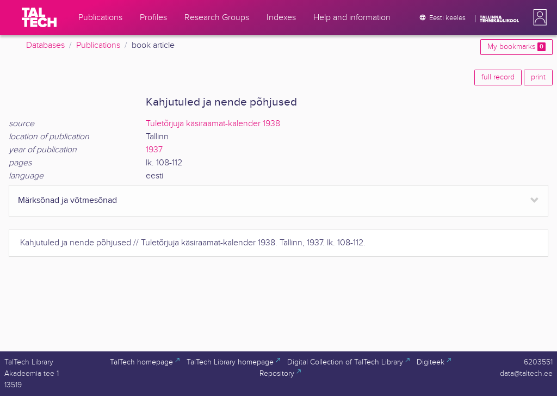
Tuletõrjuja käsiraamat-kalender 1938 (213, 124)
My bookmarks (516, 46)
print (538, 77)
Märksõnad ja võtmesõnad (67, 200)
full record (498, 77)
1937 (154, 150)
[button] (538, 17)
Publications (98, 45)
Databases (45, 45)
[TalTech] (39, 17)
